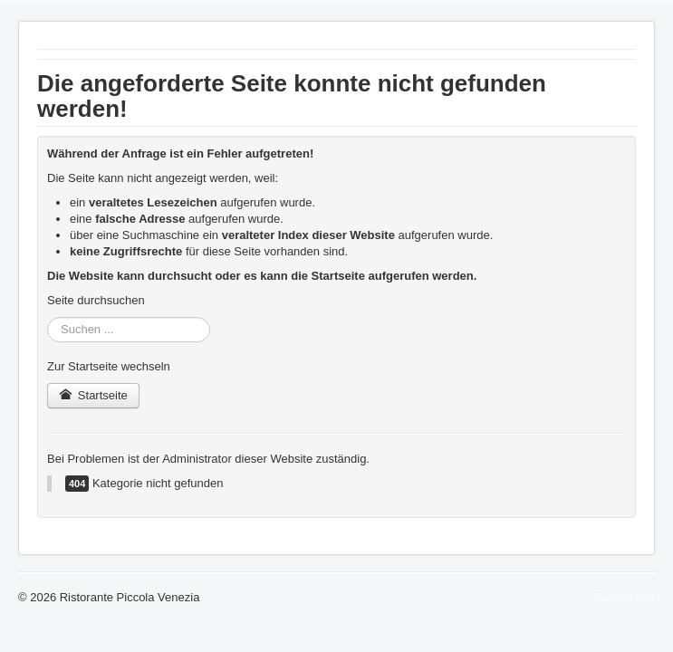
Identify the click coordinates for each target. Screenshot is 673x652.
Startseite (93, 395)
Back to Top (624, 597)
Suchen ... (47, 317)
